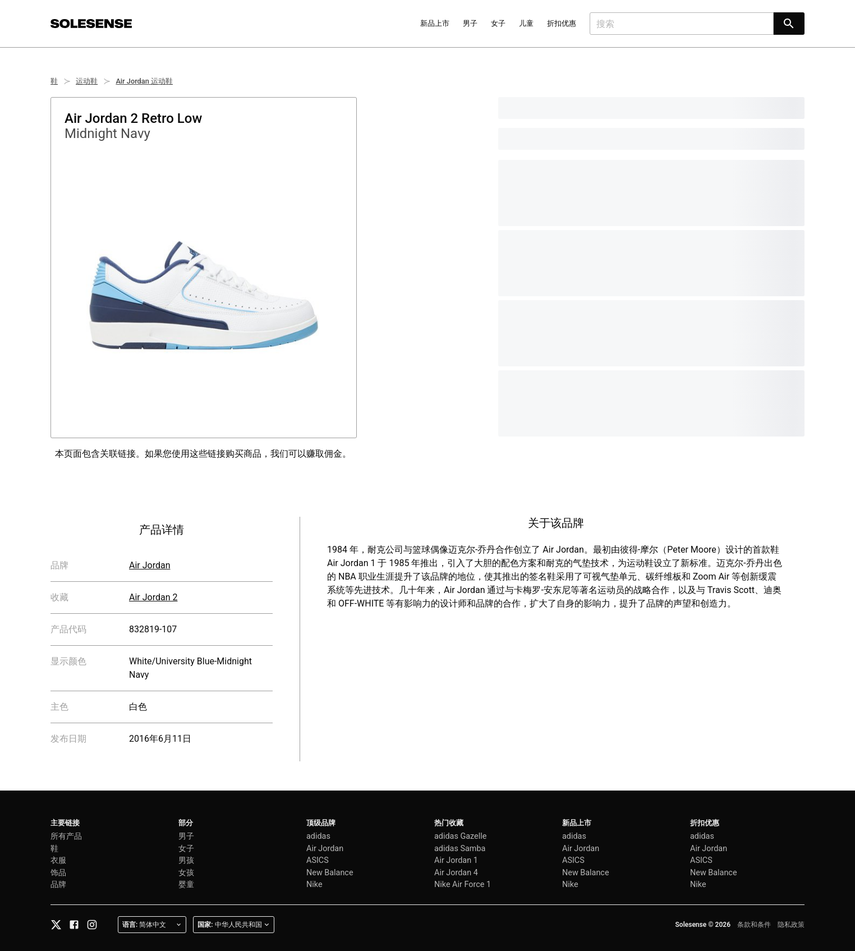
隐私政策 (791, 925)
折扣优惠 (561, 23)
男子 (470, 23)
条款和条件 (754, 925)
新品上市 (434, 23)
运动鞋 (87, 81)
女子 (498, 23)
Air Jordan (150, 565)
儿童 (526, 23)
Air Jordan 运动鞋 (144, 81)
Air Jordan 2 (153, 597)
